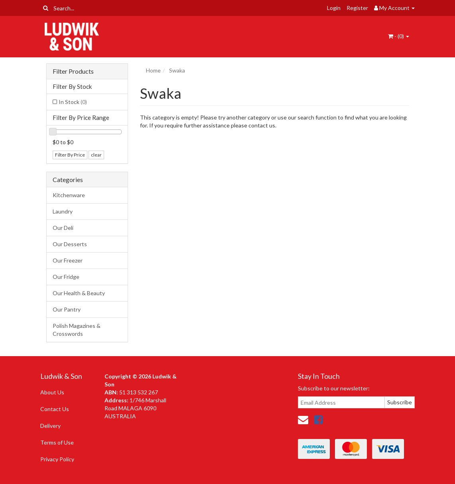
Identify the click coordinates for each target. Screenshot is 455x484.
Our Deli (63, 227)
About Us (52, 392)
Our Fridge (66, 276)
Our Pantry (67, 309)
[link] (318, 419)
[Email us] (303, 419)
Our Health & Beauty (79, 293)
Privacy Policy (57, 459)
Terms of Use (57, 442)
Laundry (63, 211)
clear (96, 155)
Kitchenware (69, 195)
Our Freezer (68, 260)
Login (334, 7)
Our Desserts (70, 244)
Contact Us (54, 409)
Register (357, 7)
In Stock (73, 101)
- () (398, 36)
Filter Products (73, 71)
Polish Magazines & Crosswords (76, 329)
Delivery (50, 425)
